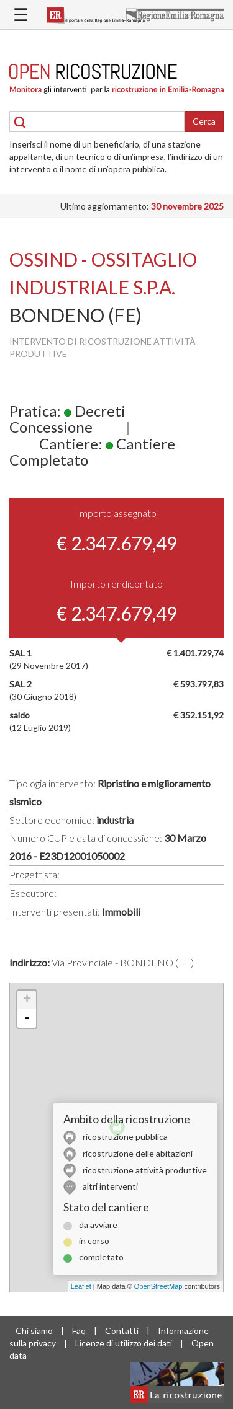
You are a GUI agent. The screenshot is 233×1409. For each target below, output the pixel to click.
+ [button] (27, 1000)
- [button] (26, 1018)
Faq (79, 1330)
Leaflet (81, 1286)
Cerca (204, 121)
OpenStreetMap (158, 1286)
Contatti (122, 1330)
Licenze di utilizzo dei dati (123, 1343)
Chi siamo (34, 1330)
